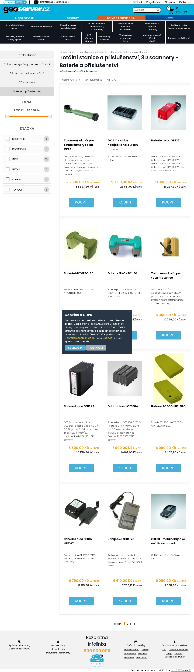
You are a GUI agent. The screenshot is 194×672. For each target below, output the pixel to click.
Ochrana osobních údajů (80, 338)
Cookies (107, 338)
